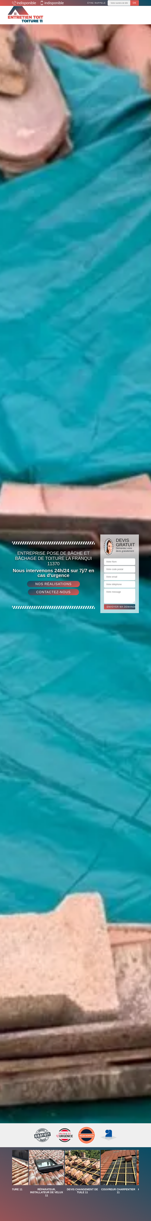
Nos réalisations (53, 584)
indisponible (24, 3)
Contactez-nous (53, 592)
